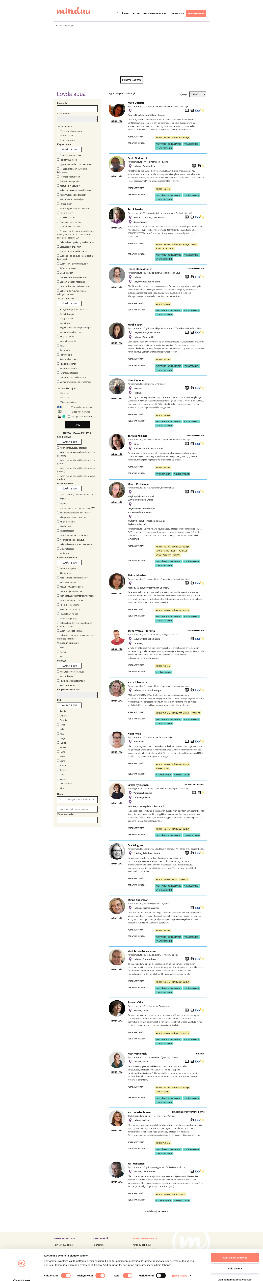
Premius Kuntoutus (194, 784)
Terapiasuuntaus (65, 298)
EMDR (61, 499)
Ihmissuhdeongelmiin (68, 181)
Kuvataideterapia (66, 341)
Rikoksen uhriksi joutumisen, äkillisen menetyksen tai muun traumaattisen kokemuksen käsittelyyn (75, 234)
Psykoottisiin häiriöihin (69, 226)
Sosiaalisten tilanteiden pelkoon (73, 251)
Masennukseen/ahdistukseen (71, 194)
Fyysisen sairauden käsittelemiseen (74, 164)
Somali (61, 760)
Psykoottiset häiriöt (67, 613)
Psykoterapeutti (66, 685)
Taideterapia (64, 553)
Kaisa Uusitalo (136, 102)
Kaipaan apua (64, 144)
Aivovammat (64, 573)
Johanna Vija (135, 1002)
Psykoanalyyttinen (66, 359)
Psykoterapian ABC (155, 13)
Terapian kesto (64, 126)
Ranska (61, 747)
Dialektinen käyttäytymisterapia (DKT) (76, 494)
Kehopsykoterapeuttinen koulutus (74, 512)
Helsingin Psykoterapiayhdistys (188, 1112)
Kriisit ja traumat (66, 521)
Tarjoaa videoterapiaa (80, 411)
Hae (77, 424)
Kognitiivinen (64, 323)
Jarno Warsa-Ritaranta (141, 631)
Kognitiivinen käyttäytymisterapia (74, 327)
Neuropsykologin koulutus (70, 539)
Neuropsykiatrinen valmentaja (72, 535)
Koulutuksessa (65, 676)
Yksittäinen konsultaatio (70, 130)
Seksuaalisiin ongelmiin (69, 246)
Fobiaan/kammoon (67, 159)
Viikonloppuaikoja (67, 401)
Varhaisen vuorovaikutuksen (71, 377)
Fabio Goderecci (137, 158)
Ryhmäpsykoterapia (67, 372)
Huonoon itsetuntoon (68, 176)
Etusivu (59, 25)
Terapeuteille (196, 13)
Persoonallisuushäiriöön (69, 221)
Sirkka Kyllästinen (138, 785)
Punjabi (62, 742)
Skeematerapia (65, 548)
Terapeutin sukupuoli (67, 642)
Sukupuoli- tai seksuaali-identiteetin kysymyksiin (75, 257)
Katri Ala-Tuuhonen (139, 1112)
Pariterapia (63, 350)
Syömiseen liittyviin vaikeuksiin (72, 263)
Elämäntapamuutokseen (69, 155)
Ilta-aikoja (63, 392)
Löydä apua (122, 13)
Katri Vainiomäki (137, 1053)
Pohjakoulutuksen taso (68, 689)
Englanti (62, 715)
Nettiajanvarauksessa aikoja (82, 416)
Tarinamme (177, 13)
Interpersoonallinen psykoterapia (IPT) (76, 508)
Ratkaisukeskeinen (67, 368)
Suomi (61, 765)
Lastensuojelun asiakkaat (70, 591)
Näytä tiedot (179, 1268)
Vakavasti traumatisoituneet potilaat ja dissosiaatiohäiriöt (76, 637)
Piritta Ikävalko (137, 575)
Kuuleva (200, 1053)
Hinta (60, 793)
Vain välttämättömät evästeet (235, 1272)
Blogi (136, 13)
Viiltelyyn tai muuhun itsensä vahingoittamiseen (71, 292)
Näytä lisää (116, 121)
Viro (60, 788)
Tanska (61, 769)
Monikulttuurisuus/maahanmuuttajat (75, 595)
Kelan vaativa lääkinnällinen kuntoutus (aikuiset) (76, 454)
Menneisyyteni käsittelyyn (70, 199)
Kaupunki (62, 102)
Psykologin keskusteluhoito (71, 680)
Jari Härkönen (136, 1163)
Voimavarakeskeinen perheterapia (74, 381)
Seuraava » (162, 1211)
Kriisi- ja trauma (65, 336)
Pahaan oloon (64, 203)
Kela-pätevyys (64, 436)
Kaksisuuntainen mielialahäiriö (72, 577)
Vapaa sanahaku (65, 814)
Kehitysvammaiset (67, 582)
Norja (61, 738)
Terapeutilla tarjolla (66, 388)
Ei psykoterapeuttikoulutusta (72, 309)
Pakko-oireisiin (65, 212)
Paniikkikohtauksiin (67, 217)
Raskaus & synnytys (67, 618)
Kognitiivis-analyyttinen (69, 332)
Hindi (61, 724)
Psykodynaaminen (66, 363)
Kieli (59, 700)
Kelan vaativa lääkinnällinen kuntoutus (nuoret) (76, 470)
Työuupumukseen (66, 268)
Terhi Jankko (135, 209)
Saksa (61, 756)
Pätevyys (61, 660)
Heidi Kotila (134, 733)
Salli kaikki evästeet (235, 1250)
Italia (60, 729)
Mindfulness (64, 526)
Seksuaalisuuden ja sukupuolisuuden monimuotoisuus (75, 624)
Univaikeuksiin (65, 272)
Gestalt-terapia (65, 313)
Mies (60, 647)
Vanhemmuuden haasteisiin (71, 281)
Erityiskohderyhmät (67, 557)
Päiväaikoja (64, 397)
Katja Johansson (137, 682)
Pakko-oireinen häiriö (68, 604)
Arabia (61, 711)
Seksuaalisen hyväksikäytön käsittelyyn (76, 242)
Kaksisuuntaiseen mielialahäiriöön (74, 190)
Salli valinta (235, 1261)
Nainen (61, 651)
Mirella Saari (135, 324)
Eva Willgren (135, 845)
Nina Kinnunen (136, 380)
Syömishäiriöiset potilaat (70, 630)
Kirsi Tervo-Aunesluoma (142, 951)
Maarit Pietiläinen (138, 484)
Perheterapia (64, 354)
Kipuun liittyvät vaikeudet (70, 586)
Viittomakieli (64, 783)
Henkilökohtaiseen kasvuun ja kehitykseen (72, 170)
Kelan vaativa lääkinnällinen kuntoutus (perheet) (76, 477)
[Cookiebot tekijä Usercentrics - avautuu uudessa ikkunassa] (21, 1274)
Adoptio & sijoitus (66, 568)
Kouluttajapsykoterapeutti (70, 671)
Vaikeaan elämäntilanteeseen (72, 277)
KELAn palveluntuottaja (81, 407)
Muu (60, 345)
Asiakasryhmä (64, 113)
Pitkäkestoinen (66, 135)
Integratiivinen (65, 318)
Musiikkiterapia (65, 530)
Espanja (62, 720)
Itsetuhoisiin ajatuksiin (68, 185)
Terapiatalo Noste (195, 268)
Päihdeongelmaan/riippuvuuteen (73, 208)
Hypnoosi (62, 503)
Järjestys (182, 94)
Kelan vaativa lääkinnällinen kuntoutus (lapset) (76, 462)
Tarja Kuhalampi (137, 436)
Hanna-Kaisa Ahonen (140, 269)
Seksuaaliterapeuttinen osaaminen (74, 544)
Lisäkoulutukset (65, 483)
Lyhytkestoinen (66, 139)
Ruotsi (61, 751)
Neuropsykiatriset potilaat (70, 600)
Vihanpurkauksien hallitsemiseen (73, 286)
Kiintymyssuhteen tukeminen (72, 517)
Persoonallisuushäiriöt (68, 609)
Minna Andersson (138, 900)
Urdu (61, 774)
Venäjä (61, 778)
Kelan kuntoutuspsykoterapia (72, 447)
